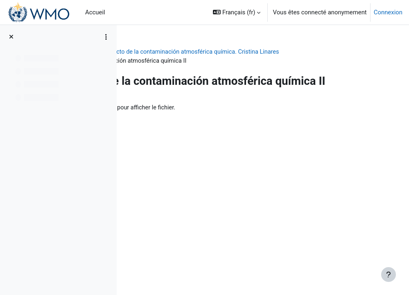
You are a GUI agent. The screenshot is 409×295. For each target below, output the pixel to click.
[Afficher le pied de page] (388, 274)
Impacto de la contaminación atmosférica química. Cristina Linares (287, 52)
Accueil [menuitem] (95, 12)
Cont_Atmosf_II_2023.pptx (206, 114)
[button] (237, 12)
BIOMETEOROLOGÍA (160, 52)
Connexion (388, 12)
